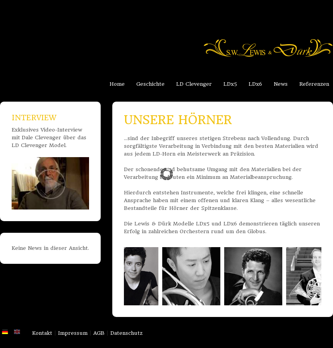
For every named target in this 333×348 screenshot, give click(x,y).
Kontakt (42, 333)
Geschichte (150, 84)
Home (117, 84)
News (281, 84)
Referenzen (314, 84)
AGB (99, 333)
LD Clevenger (194, 84)
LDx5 (230, 84)
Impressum (73, 333)
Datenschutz (126, 333)
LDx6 (255, 84)
